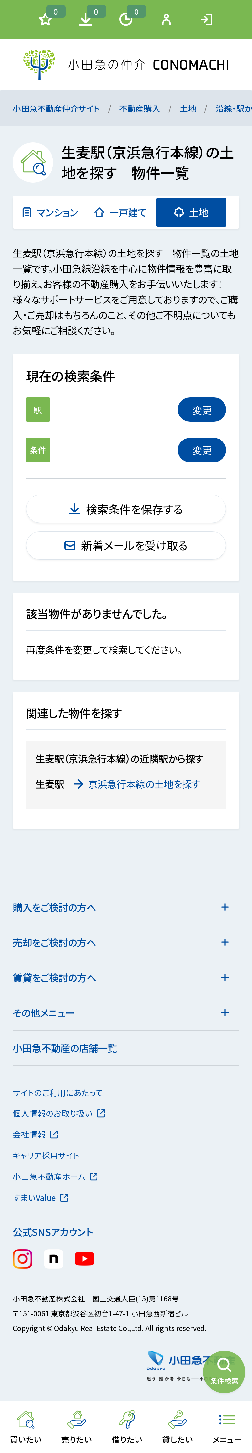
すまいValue (40, 1197)
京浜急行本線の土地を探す (137, 784)
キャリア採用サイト (46, 1155)
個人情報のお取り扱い (59, 1113)
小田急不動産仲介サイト (56, 108)
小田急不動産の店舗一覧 (65, 1048)
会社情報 (35, 1134)
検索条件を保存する (126, 509)
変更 (202, 410)
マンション (50, 212)
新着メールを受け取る (126, 545)
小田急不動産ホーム (55, 1176)
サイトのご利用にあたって (58, 1092)
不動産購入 (139, 108)
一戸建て (120, 212)
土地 (188, 108)
